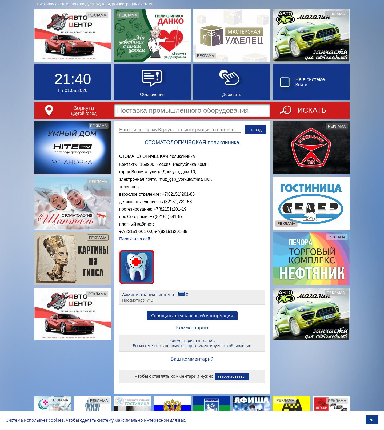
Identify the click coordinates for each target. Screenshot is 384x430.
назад (256, 129)
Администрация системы (131, 4)
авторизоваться (232, 376)
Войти (301, 84)
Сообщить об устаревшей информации (192, 316)
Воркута (83, 108)
